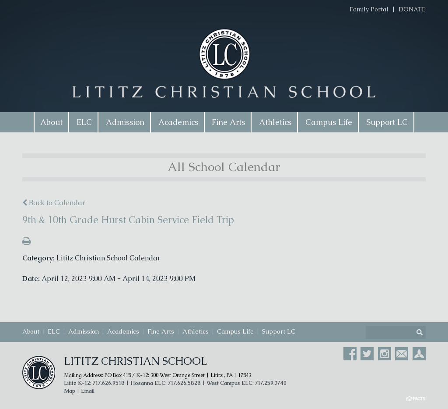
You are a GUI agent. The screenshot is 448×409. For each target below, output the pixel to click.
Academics (123, 331)
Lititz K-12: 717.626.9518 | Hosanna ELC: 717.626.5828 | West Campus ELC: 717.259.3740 (175, 383)
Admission (83, 331)
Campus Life (235, 331)
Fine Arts (160, 331)
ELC (54, 331)
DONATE (412, 9)
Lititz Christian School (135, 361)
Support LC (278, 331)
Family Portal (369, 9)
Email (87, 391)
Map (69, 391)
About (30, 331)
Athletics (195, 331)
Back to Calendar (53, 202)
